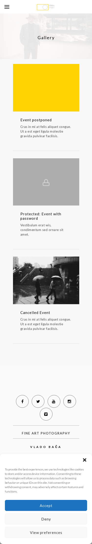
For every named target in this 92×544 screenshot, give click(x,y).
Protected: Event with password (40, 216)
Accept (46, 505)
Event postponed (36, 120)
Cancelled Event (35, 313)
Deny (46, 519)
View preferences (46, 532)
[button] (84, 459)
